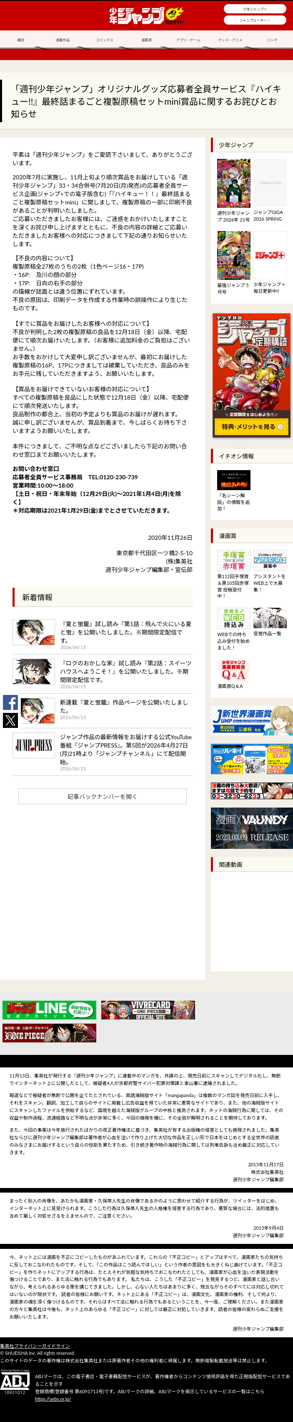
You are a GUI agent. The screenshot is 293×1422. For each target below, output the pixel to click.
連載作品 (63, 40)
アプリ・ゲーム (188, 40)
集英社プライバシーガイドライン (35, 1346)
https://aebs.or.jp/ (53, 1399)
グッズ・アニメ (230, 40)
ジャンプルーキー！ (255, 20)
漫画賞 (146, 40)
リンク (272, 40)
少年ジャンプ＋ (255, 9)
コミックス (104, 40)
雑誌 (21, 40)
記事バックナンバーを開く (103, 796)
